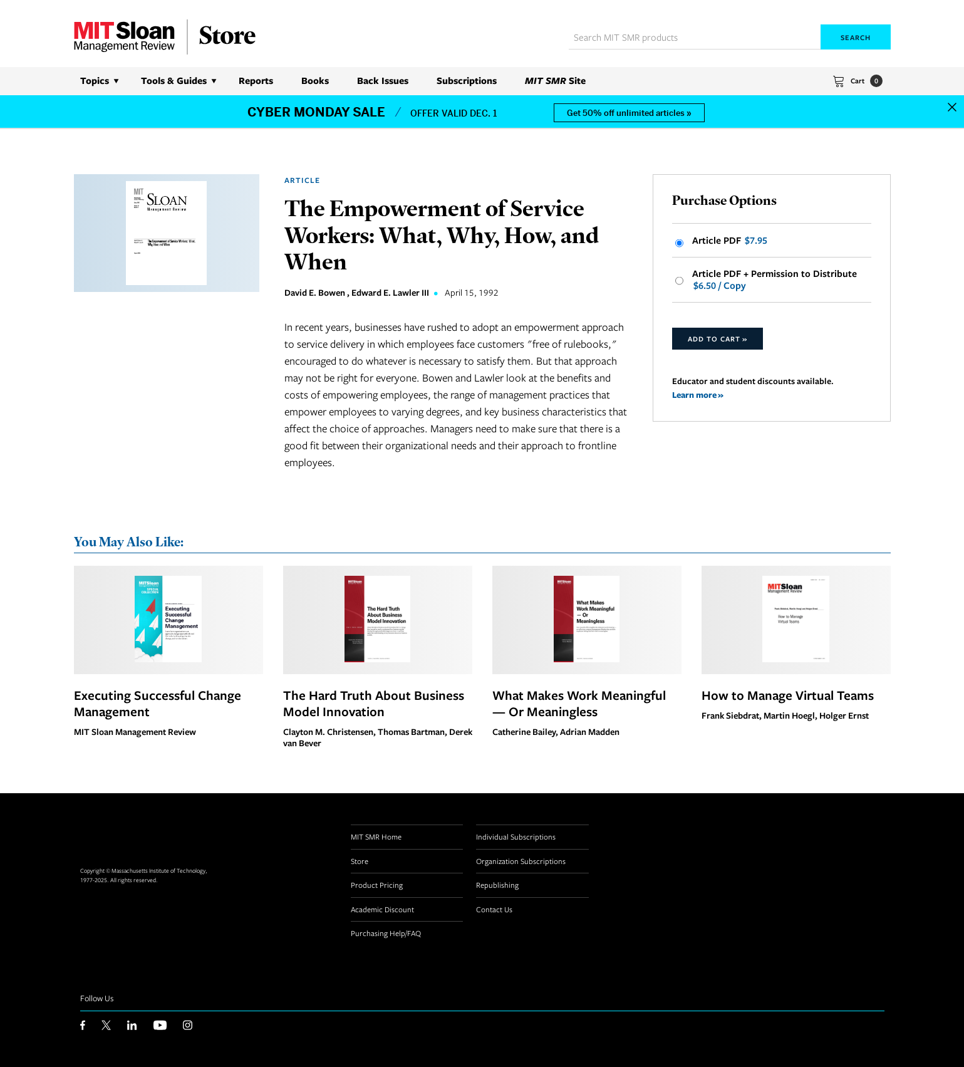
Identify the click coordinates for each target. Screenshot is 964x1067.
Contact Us (494, 909)
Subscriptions (467, 80)
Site (555, 80)
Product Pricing (377, 885)
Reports (256, 80)
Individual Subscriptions (516, 836)
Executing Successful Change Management (157, 703)
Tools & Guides (174, 80)
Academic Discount (382, 909)
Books (315, 80)
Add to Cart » (717, 338)
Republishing (497, 885)
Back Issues (382, 80)
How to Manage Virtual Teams (788, 695)
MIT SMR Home (376, 836)
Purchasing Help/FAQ (386, 933)
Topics (94, 80)
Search (856, 37)
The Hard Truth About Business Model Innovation (373, 703)
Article (302, 180)
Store (359, 861)
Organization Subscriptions (521, 861)
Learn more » (697, 394)
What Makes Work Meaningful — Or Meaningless (579, 703)
